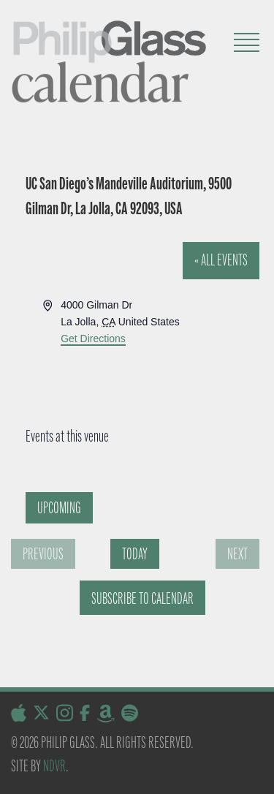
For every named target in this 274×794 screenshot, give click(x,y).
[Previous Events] (43, 554)
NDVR (54, 766)
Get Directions (93, 338)
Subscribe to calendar (142, 598)
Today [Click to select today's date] (135, 554)
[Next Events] (237, 554)
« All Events (221, 260)
